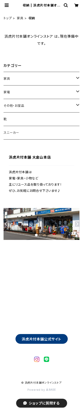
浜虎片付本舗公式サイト (41, 339)
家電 (7, 92)
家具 (20, 18)
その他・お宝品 (14, 105)
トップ (8, 18)
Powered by (41, 389)
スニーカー (11, 132)
